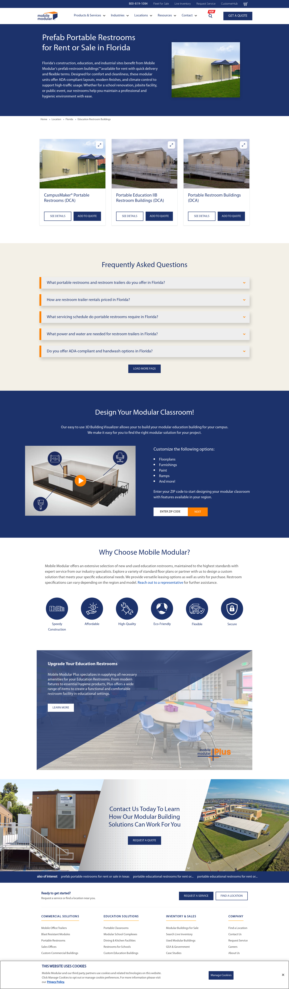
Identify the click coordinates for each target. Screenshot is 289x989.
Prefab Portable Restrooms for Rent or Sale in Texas (95, 876)
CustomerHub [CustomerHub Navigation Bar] (229, 3)
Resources (167, 15)
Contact (189, 15)
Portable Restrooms (53, 940)
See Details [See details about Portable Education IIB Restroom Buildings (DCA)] (129, 216)
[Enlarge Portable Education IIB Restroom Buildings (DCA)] (171, 145)
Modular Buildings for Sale (182, 928)
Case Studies (173, 953)
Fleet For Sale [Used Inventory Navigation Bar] (161, 3)
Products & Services (89, 15)
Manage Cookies (221, 975)
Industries (120, 15)
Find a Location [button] (232, 896)
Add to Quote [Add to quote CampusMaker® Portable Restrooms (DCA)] (87, 216)
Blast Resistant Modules (55, 934)
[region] (144, 975)
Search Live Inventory (179, 934)
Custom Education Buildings (121, 953)
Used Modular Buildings (180, 940)
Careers (232, 947)
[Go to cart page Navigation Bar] (245, 3)
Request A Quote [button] (144, 840)
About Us (234, 953)
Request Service (238, 940)
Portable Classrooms (116, 928)
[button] (72, 163)
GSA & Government (178, 947)
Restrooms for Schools (117, 947)
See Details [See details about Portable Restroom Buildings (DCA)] (201, 216)
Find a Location (237, 928)
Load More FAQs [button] (144, 368)
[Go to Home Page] (48, 16)
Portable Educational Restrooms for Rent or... (163, 876)
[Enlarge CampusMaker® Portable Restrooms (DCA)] (99, 145)
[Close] (283, 975)
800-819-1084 (138, 3)
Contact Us (234, 934)
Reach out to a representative (160, 583)
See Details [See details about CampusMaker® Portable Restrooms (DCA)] (57, 216)
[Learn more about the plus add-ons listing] (94, 708)
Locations (143, 15)
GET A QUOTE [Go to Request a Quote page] (237, 16)
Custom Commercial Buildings (59, 953)
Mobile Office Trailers (54, 928)
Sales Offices (48, 947)
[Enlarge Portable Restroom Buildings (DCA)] (243, 145)
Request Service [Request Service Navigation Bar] (205, 3)
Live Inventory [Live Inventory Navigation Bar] (183, 3)
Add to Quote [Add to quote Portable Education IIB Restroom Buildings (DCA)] (159, 216)
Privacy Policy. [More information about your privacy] (56, 982)
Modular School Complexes (120, 934)
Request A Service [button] (196, 896)
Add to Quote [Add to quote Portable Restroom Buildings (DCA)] (231, 216)
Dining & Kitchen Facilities (119, 940)
